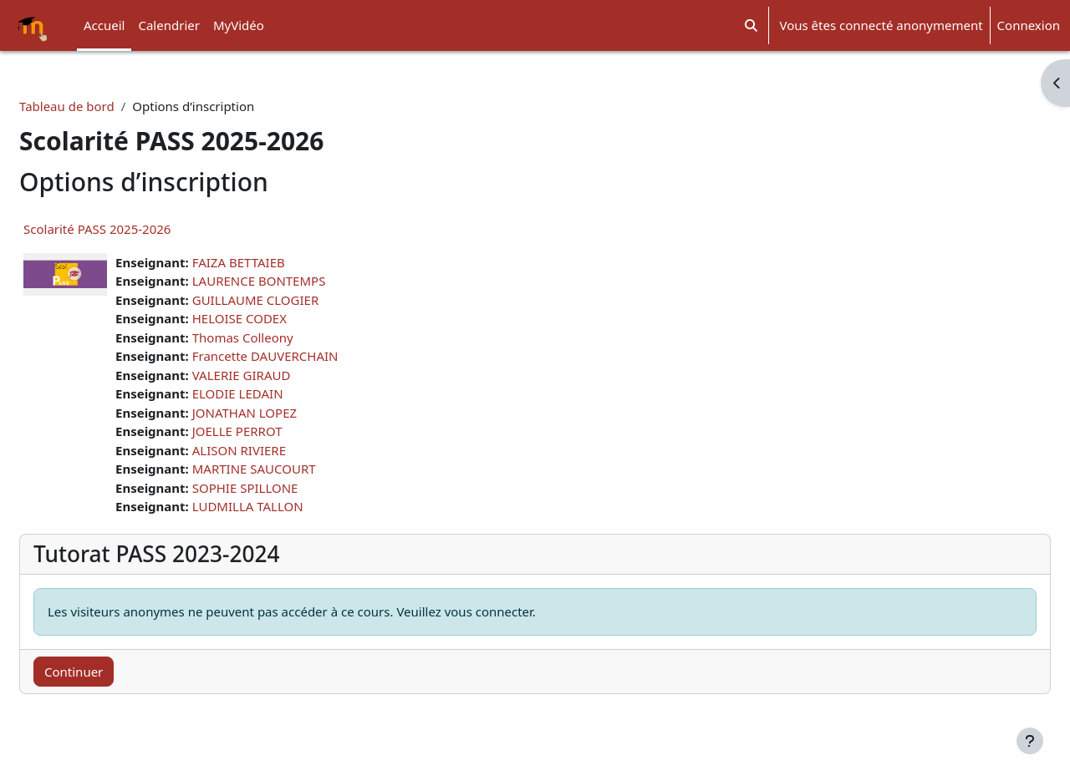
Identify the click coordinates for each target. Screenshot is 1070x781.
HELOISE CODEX (279, 318)
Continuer (113, 671)
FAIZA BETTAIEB (278, 262)
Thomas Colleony (283, 337)
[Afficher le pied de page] (1029, 741)
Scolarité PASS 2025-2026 (137, 229)
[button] (751, 25)
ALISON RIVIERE (279, 450)
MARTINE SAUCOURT (294, 468)
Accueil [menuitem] (104, 25)
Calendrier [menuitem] (168, 25)
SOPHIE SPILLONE (285, 487)
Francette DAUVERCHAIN (305, 355)
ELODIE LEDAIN (278, 393)
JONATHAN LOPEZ (284, 412)
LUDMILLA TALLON (288, 506)
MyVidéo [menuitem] (238, 25)
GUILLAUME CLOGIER (295, 300)
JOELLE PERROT (277, 431)
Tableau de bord (107, 106)
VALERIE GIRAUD (281, 375)
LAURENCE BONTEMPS (299, 280)
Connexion (1028, 25)
